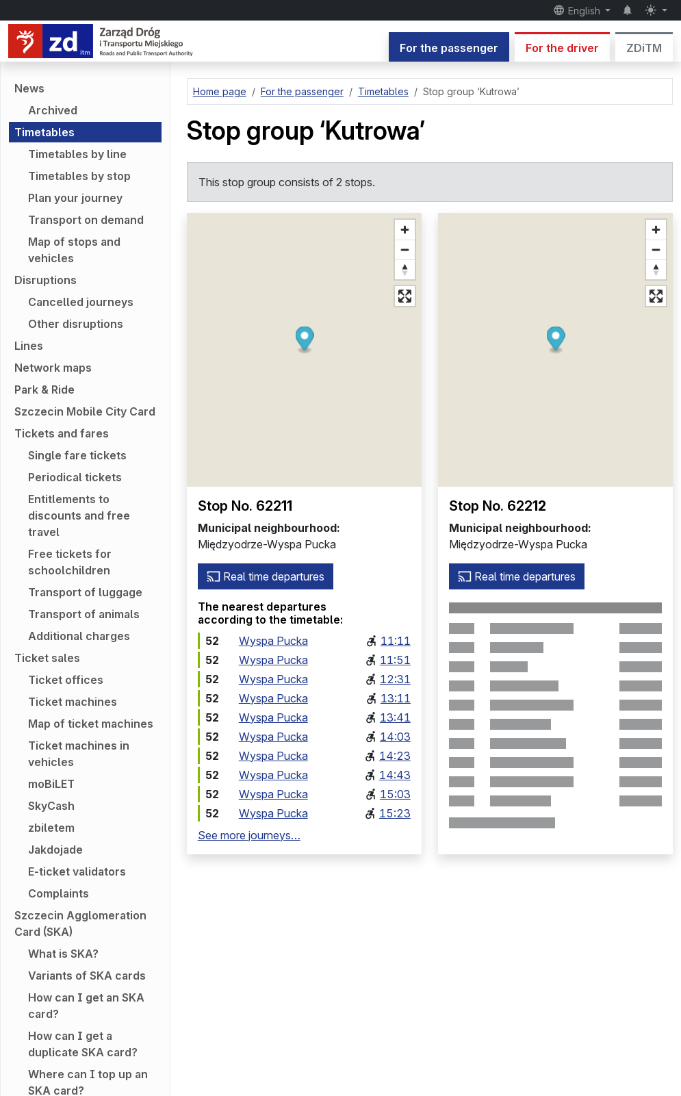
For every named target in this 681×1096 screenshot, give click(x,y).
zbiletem (51, 827)
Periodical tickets (75, 477)
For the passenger (449, 48)
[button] (304, 341)
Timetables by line (77, 154)
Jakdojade (55, 849)
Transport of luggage (85, 592)
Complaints (58, 893)
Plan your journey (75, 198)
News (29, 88)
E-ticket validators (77, 871)
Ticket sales (47, 658)
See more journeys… (249, 835)
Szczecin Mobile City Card (84, 411)
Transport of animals (84, 614)
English (578, 10)
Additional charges (79, 636)
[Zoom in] (405, 230)
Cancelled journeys (80, 302)
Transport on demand (86, 220)
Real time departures (265, 576)
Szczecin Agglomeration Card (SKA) (80, 923)
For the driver (562, 48)
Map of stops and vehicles (74, 250)
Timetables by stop (79, 176)
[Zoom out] (405, 249)
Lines (28, 346)
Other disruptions (75, 324)
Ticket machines (72, 702)
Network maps (53, 367)
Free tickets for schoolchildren (70, 562)
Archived (52, 110)
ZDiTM (644, 48)
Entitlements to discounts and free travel (79, 515)
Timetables (44, 132)
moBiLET (51, 784)
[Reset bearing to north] (405, 269)
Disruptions (45, 280)
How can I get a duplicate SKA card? (83, 1044)
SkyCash (51, 806)
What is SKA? (63, 953)
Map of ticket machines (90, 723)
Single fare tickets (77, 455)
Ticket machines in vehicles (78, 754)
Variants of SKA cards (87, 975)
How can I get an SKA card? (86, 1006)
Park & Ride (44, 389)
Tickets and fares (61, 433)
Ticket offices (65, 680)
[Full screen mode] (405, 296)
